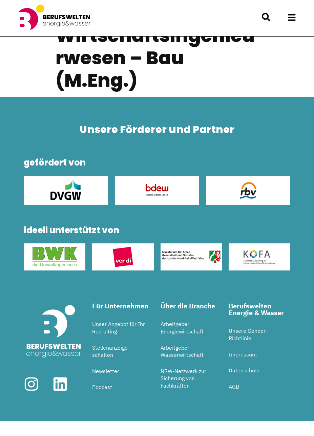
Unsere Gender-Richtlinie (248, 350)
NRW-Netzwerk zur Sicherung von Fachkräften (183, 393)
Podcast (102, 402)
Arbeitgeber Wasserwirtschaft (182, 366)
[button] (292, 17)
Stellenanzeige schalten (110, 366)
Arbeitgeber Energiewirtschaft (182, 343)
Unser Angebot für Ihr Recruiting (118, 343)
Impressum (243, 369)
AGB (234, 401)
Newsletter (105, 386)
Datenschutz (244, 385)
